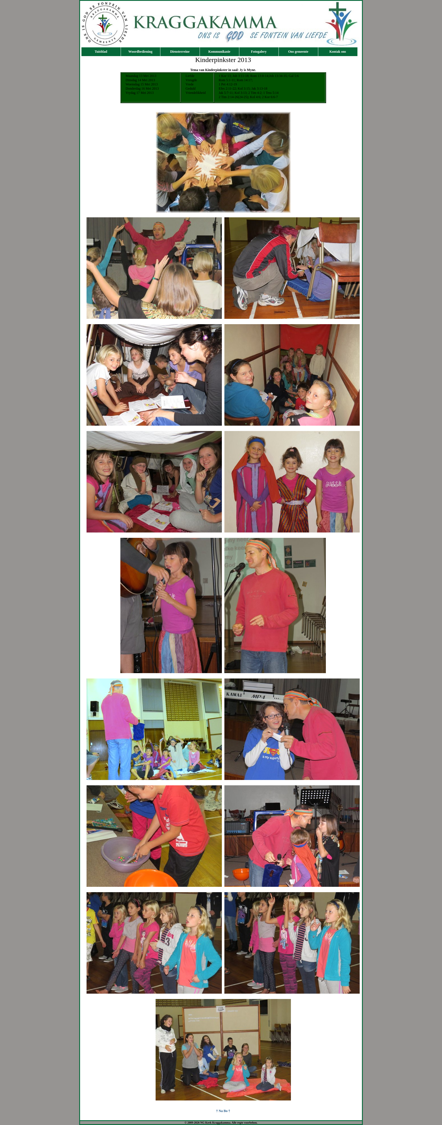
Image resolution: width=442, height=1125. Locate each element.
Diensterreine (179, 52)
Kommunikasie (219, 52)
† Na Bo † (223, 1111)
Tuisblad (101, 52)
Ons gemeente (298, 52)
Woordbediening (140, 52)
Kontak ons (337, 52)
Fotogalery (258, 52)
